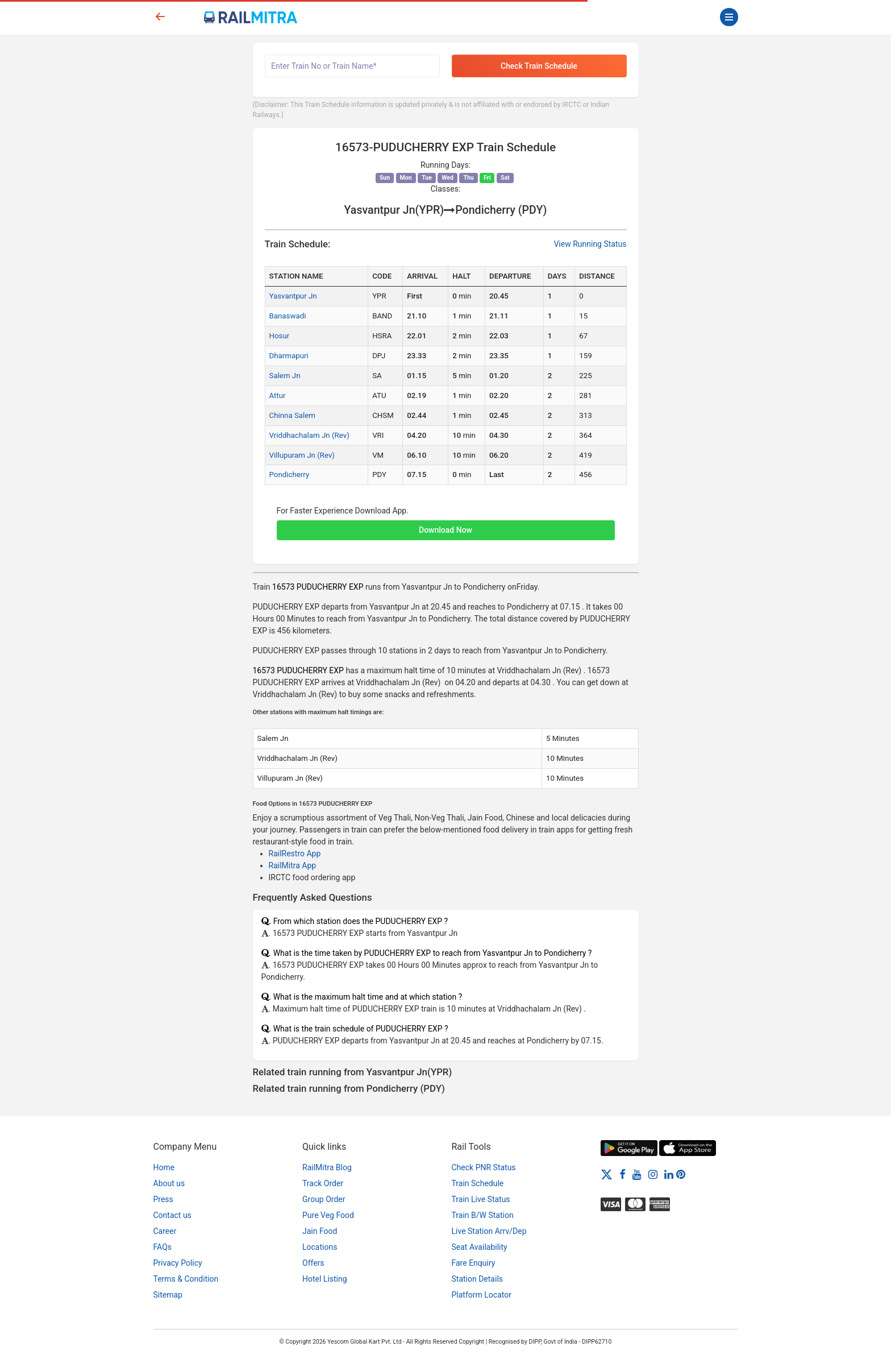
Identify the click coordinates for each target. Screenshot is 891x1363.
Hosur (279, 336)
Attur (277, 395)
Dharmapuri (289, 355)
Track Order (322, 1183)
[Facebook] (622, 1173)
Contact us (172, 1215)
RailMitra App (293, 865)
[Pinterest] (680, 1173)
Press (163, 1199)
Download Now (445, 530)
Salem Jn (285, 375)
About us (169, 1183)
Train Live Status (481, 1199)
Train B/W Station (483, 1215)
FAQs (162, 1247)
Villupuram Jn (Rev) (302, 455)
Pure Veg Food (328, 1215)
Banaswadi (287, 316)
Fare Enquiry (474, 1262)
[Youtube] (637, 1173)
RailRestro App (295, 853)
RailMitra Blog (327, 1167)
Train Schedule (478, 1183)
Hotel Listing (324, 1278)
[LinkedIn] (668, 1173)
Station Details (477, 1278)
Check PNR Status (484, 1167)
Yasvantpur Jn (293, 296)
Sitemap (167, 1294)
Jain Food (319, 1231)
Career (165, 1231)
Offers (313, 1262)
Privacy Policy (177, 1262)
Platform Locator (481, 1294)
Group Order (323, 1199)
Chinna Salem (292, 415)
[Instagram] (652, 1173)
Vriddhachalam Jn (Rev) (309, 435)
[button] (446, 524)
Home (164, 1167)
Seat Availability (479, 1247)
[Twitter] (607, 1173)
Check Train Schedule (539, 66)
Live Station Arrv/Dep (489, 1231)
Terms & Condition (186, 1278)
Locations (319, 1247)
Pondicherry (289, 474)
